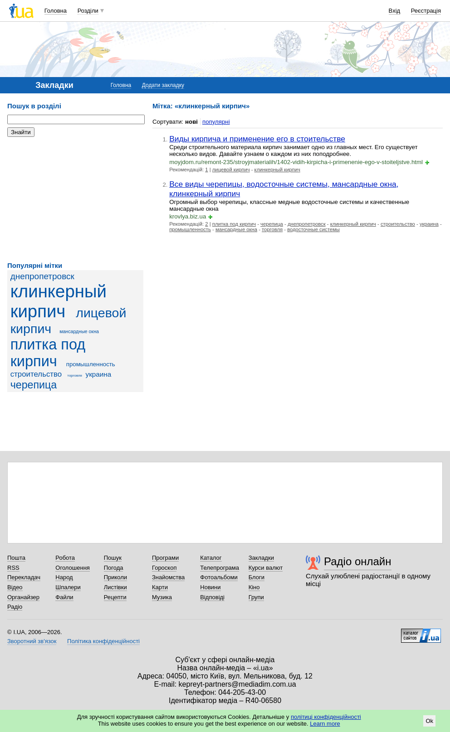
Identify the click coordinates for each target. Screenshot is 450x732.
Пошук (113, 557)
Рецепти (115, 597)
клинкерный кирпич (58, 301)
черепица (33, 385)
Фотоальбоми (218, 577)
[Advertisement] (75, 199)
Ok (429, 720)
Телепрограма (219, 567)
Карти (160, 587)
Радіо (14, 606)
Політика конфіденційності (103, 641)
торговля (74, 375)
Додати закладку (163, 85)
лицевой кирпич (231, 169)
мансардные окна (79, 331)
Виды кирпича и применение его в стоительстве (257, 138)
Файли (64, 597)
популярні (216, 121)
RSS (13, 567)
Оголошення (72, 567)
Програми (165, 557)
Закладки (261, 557)
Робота (65, 557)
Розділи (88, 10)
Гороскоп (164, 567)
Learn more (325, 723)
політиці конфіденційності (326, 716)
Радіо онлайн (357, 561)
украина (99, 374)
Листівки (115, 587)
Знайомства (168, 577)
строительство (36, 374)
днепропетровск (42, 276)
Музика (162, 597)
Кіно (254, 587)
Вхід (395, 10)
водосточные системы (313, 229)
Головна (55, 10)
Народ (64, 577)
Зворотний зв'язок (31, 641)
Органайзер (23, 597)
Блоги (256, 577)
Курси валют (266, 567)
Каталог (210, 557)
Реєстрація (426, 10)
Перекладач (23, 577)
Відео (15, 587)
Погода (113, 567)
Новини (210, 587)
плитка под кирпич (48, 352)
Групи (256, 597)
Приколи (115, 577)
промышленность (90, 364)
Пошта (16, 557)
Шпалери (68, 587)
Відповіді (212, 597)
